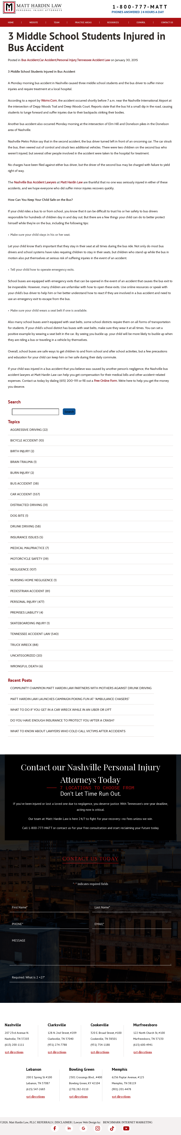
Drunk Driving (22, 526)
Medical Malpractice (27, 548)
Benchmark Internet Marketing (128, 1122)
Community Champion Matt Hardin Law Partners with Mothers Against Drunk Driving (81, 688)
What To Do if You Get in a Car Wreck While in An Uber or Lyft (60, 710)
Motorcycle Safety (26, 559)
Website (33, 22)
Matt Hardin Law (71, 182)
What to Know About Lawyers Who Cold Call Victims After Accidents (67, 731)
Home (11, 22)
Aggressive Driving (26, 430)
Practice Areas (83, 22)
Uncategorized (23, 655)
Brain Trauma (21, 462)
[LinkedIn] (69, 1128)
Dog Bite (17, 515)
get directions (14, 1052)
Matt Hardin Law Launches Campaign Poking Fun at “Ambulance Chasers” (70, 699)
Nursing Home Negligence (31, 580)
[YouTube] (126, 1128)
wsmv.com (49, 100)
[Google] (83, 1128)
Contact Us (167, 22)
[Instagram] (98, 1128)
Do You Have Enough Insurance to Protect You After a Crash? (62, 720)
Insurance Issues (24, 537)
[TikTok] (112, 1128)
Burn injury (20, 473)
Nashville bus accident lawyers (35, 182)
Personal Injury (66, 60)
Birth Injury (20, 451)
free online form (105, 381)
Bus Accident (30, 60)
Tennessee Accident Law (93, 60)
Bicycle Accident (24, 440)
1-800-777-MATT (140, 6)
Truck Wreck (21, 645)
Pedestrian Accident (27, 591)
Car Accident (47, 60)
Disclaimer (63, 1122)
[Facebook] (55, 1128)
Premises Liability (24, 612)
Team (56, 22)
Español (141, 22)
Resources (113, 22)
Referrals (45, 1122)
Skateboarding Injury (28, 623)
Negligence (19, 569)
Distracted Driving (26, 505)
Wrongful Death (24, 666)
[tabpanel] (26, 1038)
